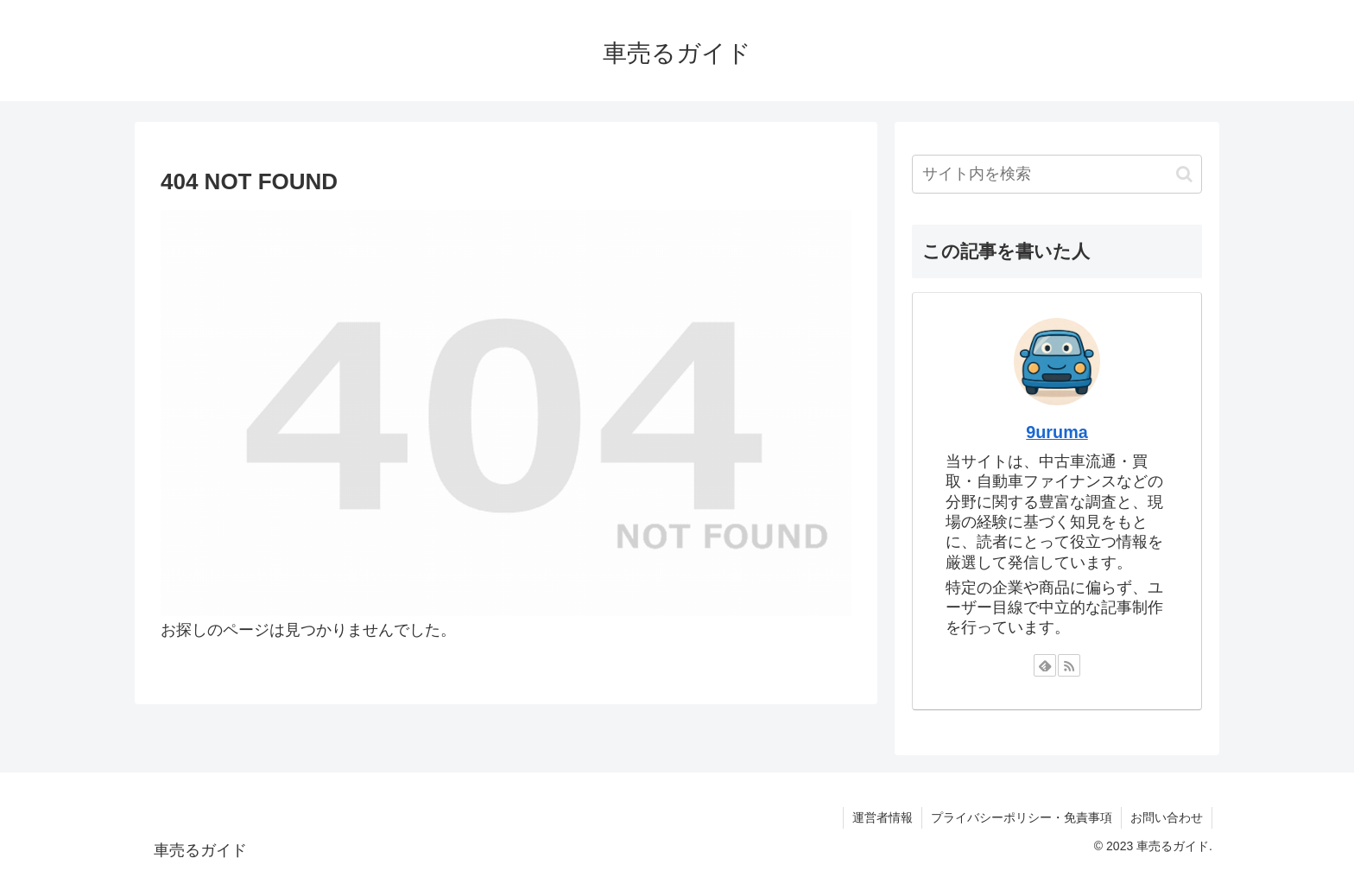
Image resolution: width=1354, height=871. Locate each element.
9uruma (1056, 432)
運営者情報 (882, 817)
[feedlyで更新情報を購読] (1045, 665)
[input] (1057, 174)
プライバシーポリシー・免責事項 (1021, 817)
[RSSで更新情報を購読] (1069, 665)
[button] (1184, 174)
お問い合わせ (1166, 817)
